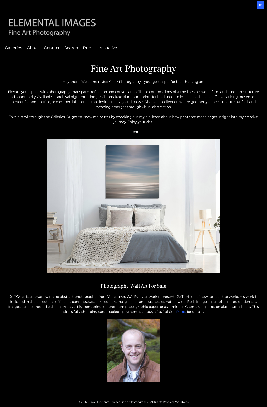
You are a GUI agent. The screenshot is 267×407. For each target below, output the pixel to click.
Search (71, 48)
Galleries (13, 48)
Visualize (108, 48)
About (33, 48)
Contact (51, 48)
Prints (181, 312)
